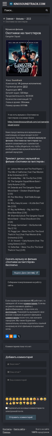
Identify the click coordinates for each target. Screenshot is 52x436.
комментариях (30, 303)
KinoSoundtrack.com (27, 4)
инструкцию (11, 312)
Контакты (7, 429)
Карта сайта (19, 429)
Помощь (6, 432)
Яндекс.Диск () (26, 273)
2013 (25, 86)
